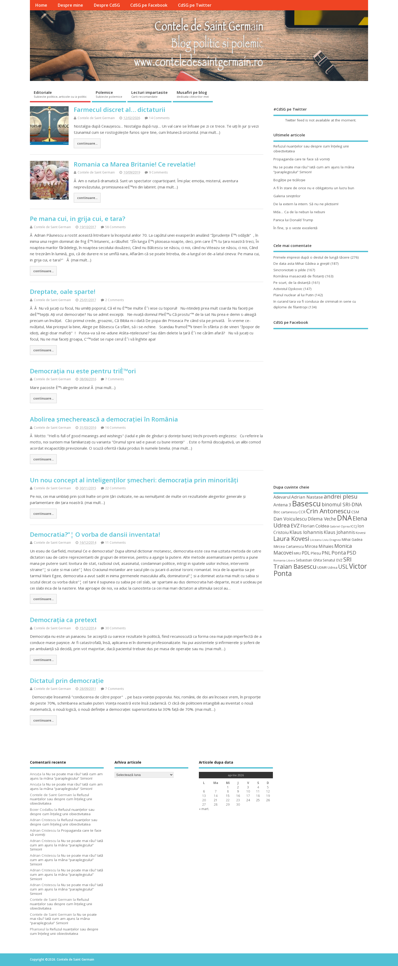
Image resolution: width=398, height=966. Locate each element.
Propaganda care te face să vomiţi (301, 159)
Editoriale (60, 94)
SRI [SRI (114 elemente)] (347, 559)
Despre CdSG (107, 5)
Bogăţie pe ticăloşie (289, 180)
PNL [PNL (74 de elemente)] (326, 553)
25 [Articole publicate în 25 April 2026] (258, 800)
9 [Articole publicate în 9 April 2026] (238, 791)
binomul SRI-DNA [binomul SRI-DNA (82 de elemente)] (342, 504)
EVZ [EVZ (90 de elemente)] (295, 525)
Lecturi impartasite (149, 94)
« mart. (204, 809)
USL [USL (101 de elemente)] (343, 566)
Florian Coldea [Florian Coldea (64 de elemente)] (314, 526)
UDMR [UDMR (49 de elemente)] (322, 567)
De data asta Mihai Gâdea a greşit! (301, 263)
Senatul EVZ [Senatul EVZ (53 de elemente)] (333, 560)
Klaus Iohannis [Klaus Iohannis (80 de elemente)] (306, 532)
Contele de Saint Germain (96, 118)
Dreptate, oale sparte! (62, 291)
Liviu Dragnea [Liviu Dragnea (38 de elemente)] (331, 540)
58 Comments (115, 227)
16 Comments (115, 427)
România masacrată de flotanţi (298, 276)
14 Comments (159, 118)
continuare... (87, 143)
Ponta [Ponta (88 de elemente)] (338, 552)
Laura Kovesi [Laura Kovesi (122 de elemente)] (291, 538)
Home (41, 5)
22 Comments (115, 488)
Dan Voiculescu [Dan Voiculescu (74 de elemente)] (290, 519)
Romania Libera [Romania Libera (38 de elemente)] (284, 560)
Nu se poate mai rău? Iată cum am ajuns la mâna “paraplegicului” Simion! (66, 776)
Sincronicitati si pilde (289, 270)
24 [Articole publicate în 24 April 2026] (248, 800)
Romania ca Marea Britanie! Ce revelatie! (135, 164)
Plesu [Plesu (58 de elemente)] (316, 553)
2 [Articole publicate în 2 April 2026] (238, 787)
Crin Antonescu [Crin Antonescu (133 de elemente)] (328, 511)
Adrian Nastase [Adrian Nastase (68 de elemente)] (307, 497)
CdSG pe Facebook (148, 5)
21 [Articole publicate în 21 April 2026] (215, 800)
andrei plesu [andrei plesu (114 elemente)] (341, 496)
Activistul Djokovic (287, 288)
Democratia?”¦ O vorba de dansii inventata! (95, 534)
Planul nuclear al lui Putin (293, 295)
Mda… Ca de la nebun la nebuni (299, 212)
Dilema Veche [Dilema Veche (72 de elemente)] (322, 519)
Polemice (109, 94)
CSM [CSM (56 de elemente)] (355, 511)
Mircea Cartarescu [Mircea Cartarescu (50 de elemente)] (288, 546)
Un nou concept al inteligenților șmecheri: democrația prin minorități (134, 480)
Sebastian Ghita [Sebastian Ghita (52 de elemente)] (309, 560)
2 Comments (114, 300)
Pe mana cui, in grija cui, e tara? (77, 218)
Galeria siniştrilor (286, 196)
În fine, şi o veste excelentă (295, 228)
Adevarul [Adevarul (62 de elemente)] (281, 497)
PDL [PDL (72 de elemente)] (306, 553)
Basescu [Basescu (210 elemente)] (306, 503)
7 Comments (114, 379)
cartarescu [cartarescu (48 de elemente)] (289, 512)
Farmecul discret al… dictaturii (119, 109)
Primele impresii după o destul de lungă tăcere (311, 257)
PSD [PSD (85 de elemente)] (351, 552)
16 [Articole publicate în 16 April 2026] (238, 796)
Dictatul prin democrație (67, 680)
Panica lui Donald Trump (293, 220)
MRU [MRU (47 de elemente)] (297, 553)
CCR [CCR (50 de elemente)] (301, 511)
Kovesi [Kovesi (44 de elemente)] (360, 533)
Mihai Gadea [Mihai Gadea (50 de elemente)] (352, 539)
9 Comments (158, 172)
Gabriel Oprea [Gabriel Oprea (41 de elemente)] (340, 526)
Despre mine (70, 5)
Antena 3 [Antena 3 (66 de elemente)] (282, 505)
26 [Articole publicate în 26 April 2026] (268, 800)
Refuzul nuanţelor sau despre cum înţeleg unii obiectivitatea (61, 799)
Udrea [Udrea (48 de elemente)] (332, 567)
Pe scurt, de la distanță (292, 282)
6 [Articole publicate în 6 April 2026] (204, 791)
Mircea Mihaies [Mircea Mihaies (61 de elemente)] (319, 546)
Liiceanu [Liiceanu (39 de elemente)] (316, 540)
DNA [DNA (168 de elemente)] (344, 518)
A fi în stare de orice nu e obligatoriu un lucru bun (313, 188)
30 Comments (115, 628)
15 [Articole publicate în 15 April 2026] (228, 796)
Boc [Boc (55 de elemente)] (276, 511)
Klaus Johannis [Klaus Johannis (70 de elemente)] (339, 532)
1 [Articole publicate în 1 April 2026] (228, 787)
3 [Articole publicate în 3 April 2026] (248, 787)
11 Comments (115, 542)
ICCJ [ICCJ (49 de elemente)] (354, 526)
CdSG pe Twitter (195, 5)
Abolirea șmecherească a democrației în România (104, 419)
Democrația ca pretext (63, 619)
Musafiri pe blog (193, 94)
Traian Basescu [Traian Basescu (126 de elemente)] (294, 566)
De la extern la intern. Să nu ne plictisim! (305, 204)
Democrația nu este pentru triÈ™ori (83, 371)
